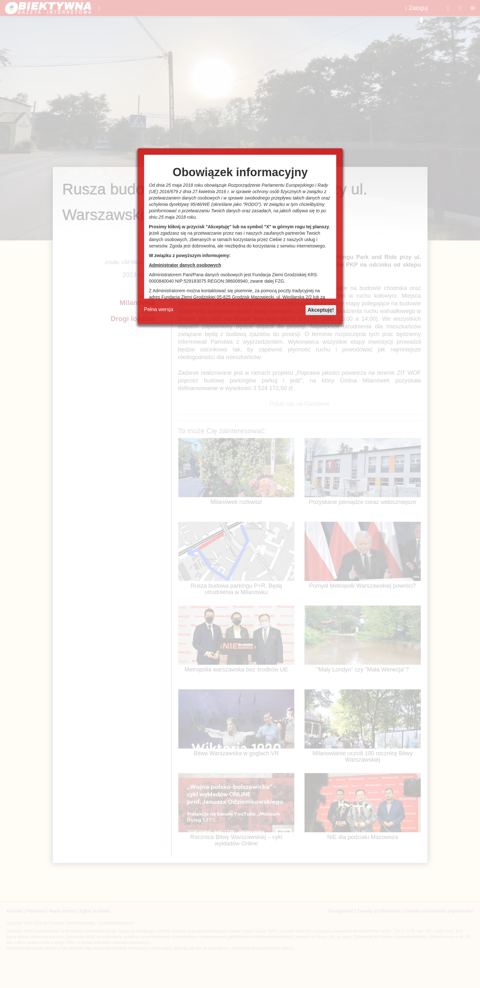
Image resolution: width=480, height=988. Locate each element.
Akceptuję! (321, 310)
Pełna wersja (159, 309)
